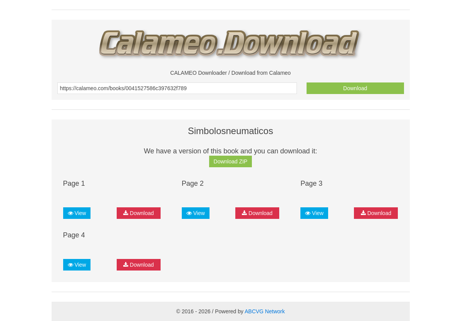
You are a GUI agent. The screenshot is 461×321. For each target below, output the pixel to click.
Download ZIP (231, 161)
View (77, 213)
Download (355, 88)
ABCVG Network (265, 311)
